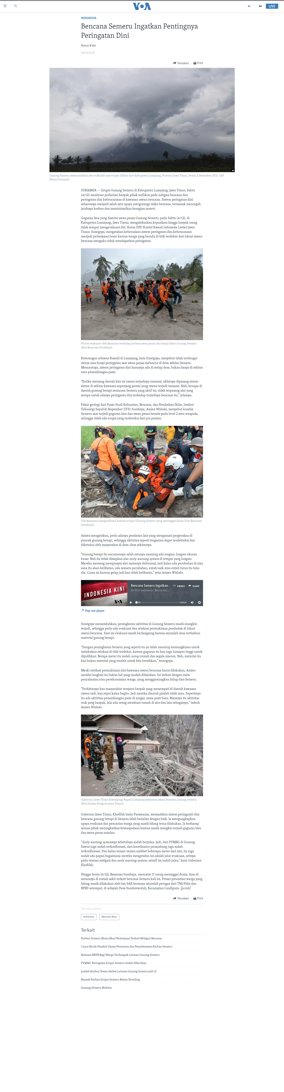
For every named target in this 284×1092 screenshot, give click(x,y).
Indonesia (88, 18)
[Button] (181, 63)
